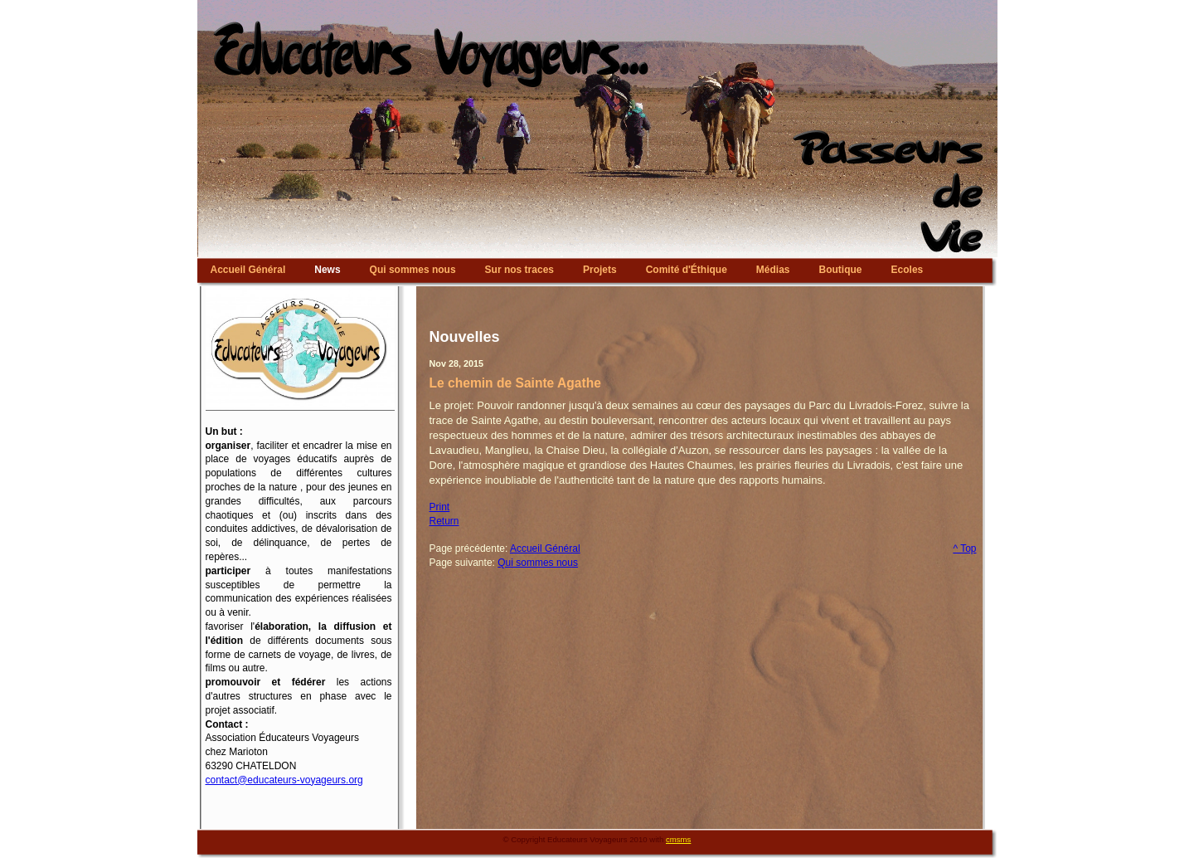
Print (440, 507)
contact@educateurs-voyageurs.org (284, 780)
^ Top (964, 548)
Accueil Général (545, 548)
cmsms (678, 839)
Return (444, 521)
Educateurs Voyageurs (597, 4)
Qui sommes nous (538, 562)
